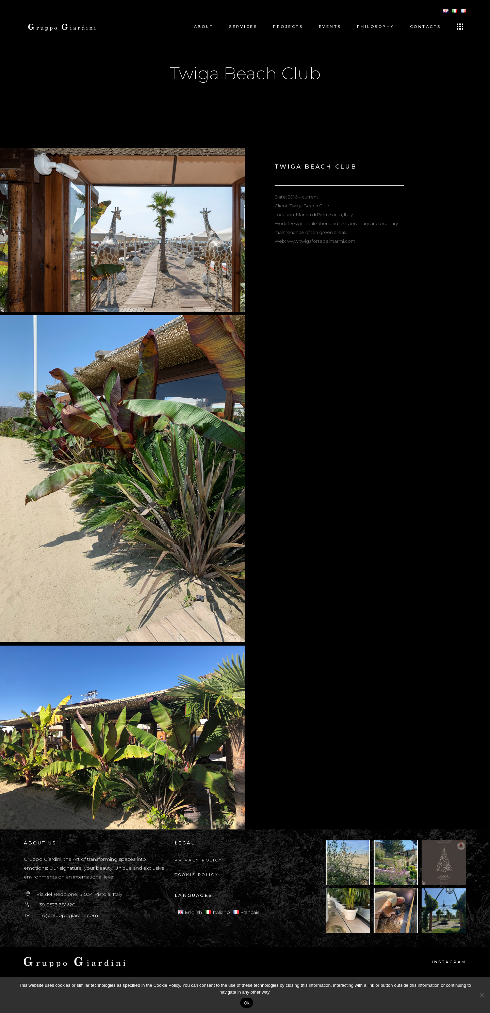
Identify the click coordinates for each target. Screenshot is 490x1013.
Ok (246, 1003)
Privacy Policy (198, 860)
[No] (481, 995)
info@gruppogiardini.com (67, 915)
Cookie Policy (196, 874)
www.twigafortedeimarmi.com (321, 241)
